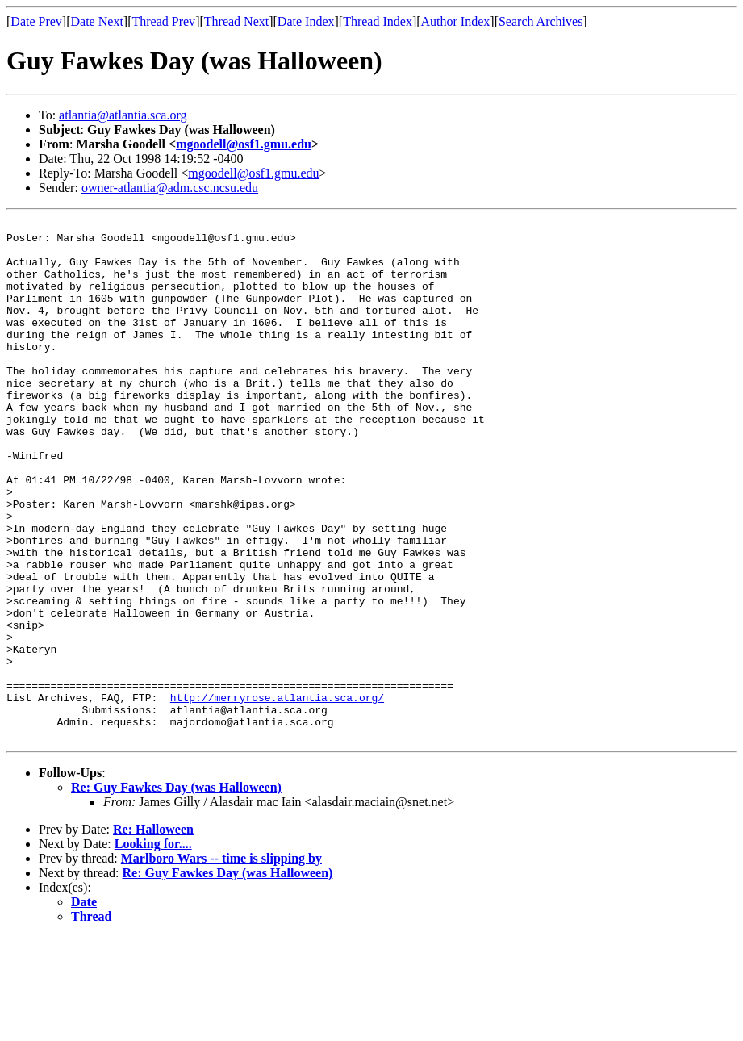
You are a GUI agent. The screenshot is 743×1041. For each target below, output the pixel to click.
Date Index (306, 21)
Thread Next (236, 21)
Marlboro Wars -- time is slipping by (221, 962)
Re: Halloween (153, 933)
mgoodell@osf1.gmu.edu (243, 144)
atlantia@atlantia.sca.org (122, 115)
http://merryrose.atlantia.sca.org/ (277, 794)
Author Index (455, 21)
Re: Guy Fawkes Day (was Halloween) (176, 891)
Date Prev (36, 21)
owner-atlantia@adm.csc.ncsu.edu (169, 187)
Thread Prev (163, 21)
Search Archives (540, 21)
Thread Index (377, 21)
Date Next (97, 21)
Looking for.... (153, 948)
